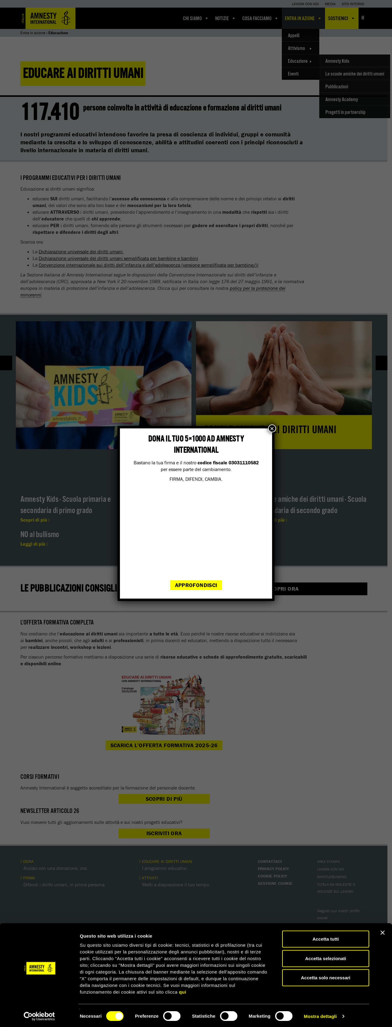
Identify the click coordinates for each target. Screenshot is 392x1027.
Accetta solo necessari (326, 976)
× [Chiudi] (272, 428)
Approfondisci (196, 585)
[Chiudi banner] (382, 931)
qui (182, 990)
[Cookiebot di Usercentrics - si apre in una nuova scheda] (39, 1015)
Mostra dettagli (320, 1015)
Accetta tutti (326, 937)
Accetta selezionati (325, 957)
